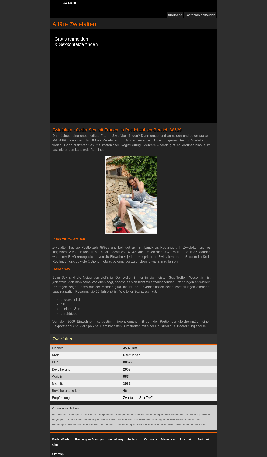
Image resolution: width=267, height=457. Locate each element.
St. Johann (107, 424)
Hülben (207, 414)
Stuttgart (203, 439)
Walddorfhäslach (148, 424)
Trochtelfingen (125, 424)
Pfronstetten (142, 419)
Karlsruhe (150, 439)
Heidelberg (115, 439)
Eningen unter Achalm (130, 414)
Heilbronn (133, 439)
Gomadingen (154, 414)
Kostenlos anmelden (200, 15)
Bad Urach (59, 414)
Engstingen (106, 414)
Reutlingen (59, 424)
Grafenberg (193, 414)
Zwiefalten (182, 424)
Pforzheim (186, 439)
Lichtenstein (75, 419)
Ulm (55, 444)
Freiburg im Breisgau (89, 439)
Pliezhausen (175, 419)
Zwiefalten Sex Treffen (139, 398)
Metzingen (125, 419)
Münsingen (91, 419)
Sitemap (58, 454)
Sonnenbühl (90, 424)
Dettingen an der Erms (82, 414)
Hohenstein (198, 424)
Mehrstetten (108, 419)
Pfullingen (158, 419)
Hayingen (58, 419)
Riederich (74, 424)
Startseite (175, 15)
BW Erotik (69, 2)
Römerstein (192, 419)
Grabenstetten (174, 414)
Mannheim (168, 439)
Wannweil (167, 424)
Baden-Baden (61, 439)
